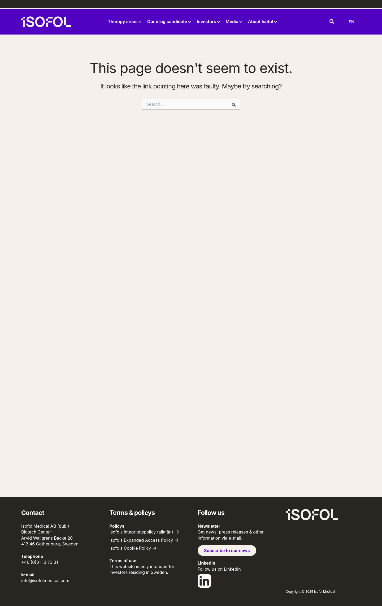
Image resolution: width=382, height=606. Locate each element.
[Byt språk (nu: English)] (351, 22)
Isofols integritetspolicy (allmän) (141, 532)
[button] (332, 21)
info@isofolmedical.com (45, 580)
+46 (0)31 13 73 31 (39, 562)
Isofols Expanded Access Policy (141, 540)
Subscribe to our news (227, 550)
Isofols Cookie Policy (130, 548)
